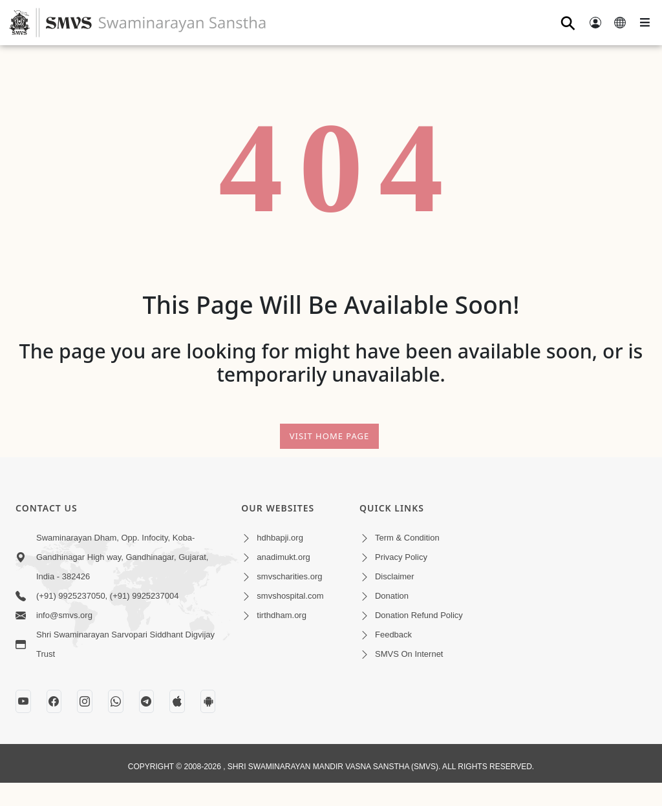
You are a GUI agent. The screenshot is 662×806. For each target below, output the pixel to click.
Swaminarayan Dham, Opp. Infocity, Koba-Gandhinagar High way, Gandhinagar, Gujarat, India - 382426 (122, 557)
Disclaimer (394, 576)
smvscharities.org (289, 576)
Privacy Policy (401, 557)
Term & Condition (407, 537)
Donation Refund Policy (419, 615)
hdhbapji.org (280, 537)
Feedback (393, 634)
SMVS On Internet (409, 654)
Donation (392, 596)
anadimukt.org (283, 557)
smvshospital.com (290, 596)
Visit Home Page (330, 436)
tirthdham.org (281, 615)
